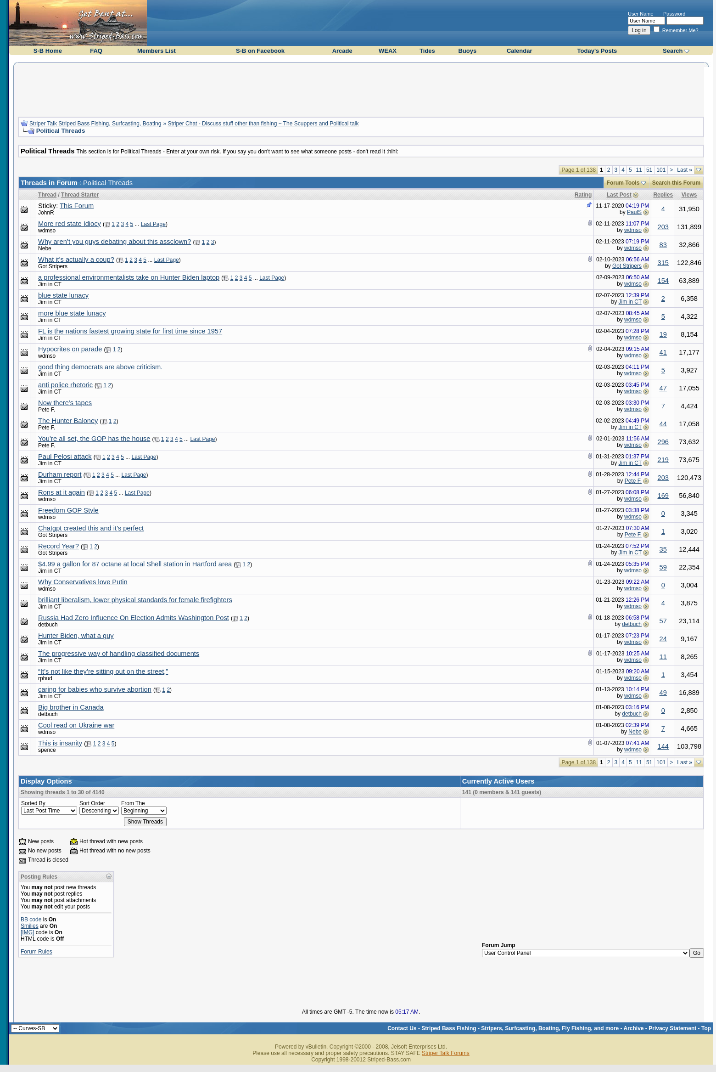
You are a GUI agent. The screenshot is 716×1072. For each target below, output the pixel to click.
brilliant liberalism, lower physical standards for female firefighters (135, 600)
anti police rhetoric (65, 385)
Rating (583, 195)
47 (663, 388)
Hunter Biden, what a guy (76, 635)
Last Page (153, 224)
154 (662, 280)
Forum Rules (36, 951)
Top (706, 1028)
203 (662, 227)
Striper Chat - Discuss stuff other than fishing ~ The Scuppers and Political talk (263, 123)
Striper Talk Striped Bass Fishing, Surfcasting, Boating (95, 123)
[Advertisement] (361, 88)
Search (672, 50)
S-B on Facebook (260, 50)
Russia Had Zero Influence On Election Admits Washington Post (133, 617)
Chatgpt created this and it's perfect (91, 528)
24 (663, 639)
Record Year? (58, 546)
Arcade (342, 50)
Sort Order (92, 803)
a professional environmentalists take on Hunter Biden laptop (128, 277)
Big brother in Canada (71, 707)
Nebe (44, 248)
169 (662, 495)
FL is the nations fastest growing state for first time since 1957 (130, 331)
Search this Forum (676, 183)
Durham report (60, 474)
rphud (45, 678)
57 (663, 621)
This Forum (77, 205)
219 (662, 459)
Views (689, 195)
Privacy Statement (672, 1028)
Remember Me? (676, 30)
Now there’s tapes (65, 402)
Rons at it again (61, 492)
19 (663, 334)
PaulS (634, 212)
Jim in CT (50, 284)
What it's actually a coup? (76, 259)
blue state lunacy (63, 295)
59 (663, 567)
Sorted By (33, 803)
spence (47, 750)
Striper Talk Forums (446, 1053)
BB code (31, 919)
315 (662, 262)
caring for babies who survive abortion (94, 689)
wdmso (47, 230)
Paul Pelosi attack (65, 456)
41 (663, 352)
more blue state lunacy (72, 313)
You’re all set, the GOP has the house (94, 438)
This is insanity (60, 743)
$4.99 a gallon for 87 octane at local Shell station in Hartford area (135, 564)
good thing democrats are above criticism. (100, 367)
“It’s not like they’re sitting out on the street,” (103, 671)
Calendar (519, 50)
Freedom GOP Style (68, 510)
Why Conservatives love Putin (83, 582)
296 (662, 442)
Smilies (30, 926)
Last (684, 170)
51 (649, 170)
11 (639, 170)
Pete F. (46, 409)
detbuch (48, 624)
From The (133, 803)
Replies (663, 195)
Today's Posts (597, 50)
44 (663, 424)
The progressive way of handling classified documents (118, 653)
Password (674, 14)
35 (663, 549)
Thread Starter (80, 195)
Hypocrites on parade (70, 349)
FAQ (96, 50)
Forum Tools (623, 183)
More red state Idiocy (69, 223)
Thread (47, 195)
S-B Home (48, 50)
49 (663, 692)
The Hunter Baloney (68, 420)
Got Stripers (52, 266)
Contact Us (401, 1028)
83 (663, 244)
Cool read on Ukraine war (76, 725)
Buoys (467, 50)
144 (662, 746)
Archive (634, 1028)
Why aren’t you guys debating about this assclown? (114, 241)
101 (661, 170)
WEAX (388, 50)
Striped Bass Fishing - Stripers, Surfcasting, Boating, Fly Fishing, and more (520, 1028)
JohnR (46, 212)
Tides (427, 50)
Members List (156, 50)
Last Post (619, 195)
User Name (641, 14)
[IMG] (27, 932)
